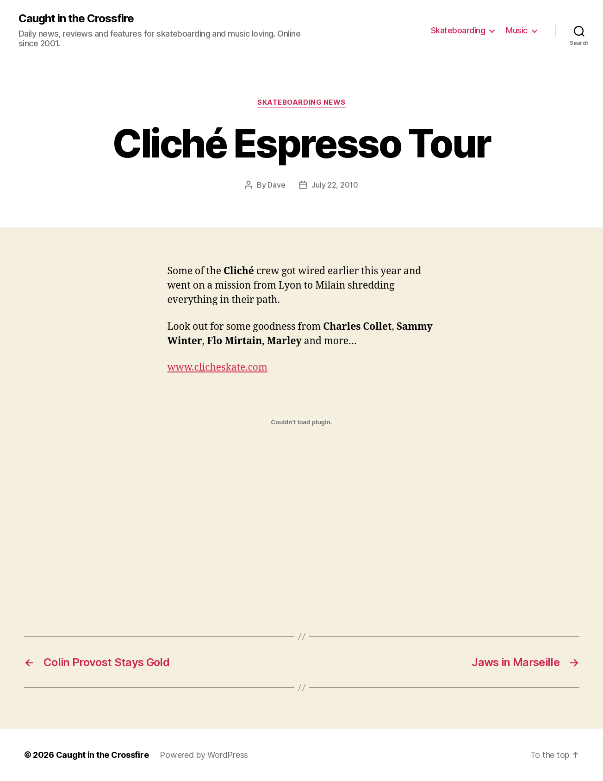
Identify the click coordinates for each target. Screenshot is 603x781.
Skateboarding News (301, 102)
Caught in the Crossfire (76, 18)
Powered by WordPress (204, 755)
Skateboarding (458, 30)
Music (517, 30)
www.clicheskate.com (217, 367)
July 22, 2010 (334, 184)
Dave (276, 184)
